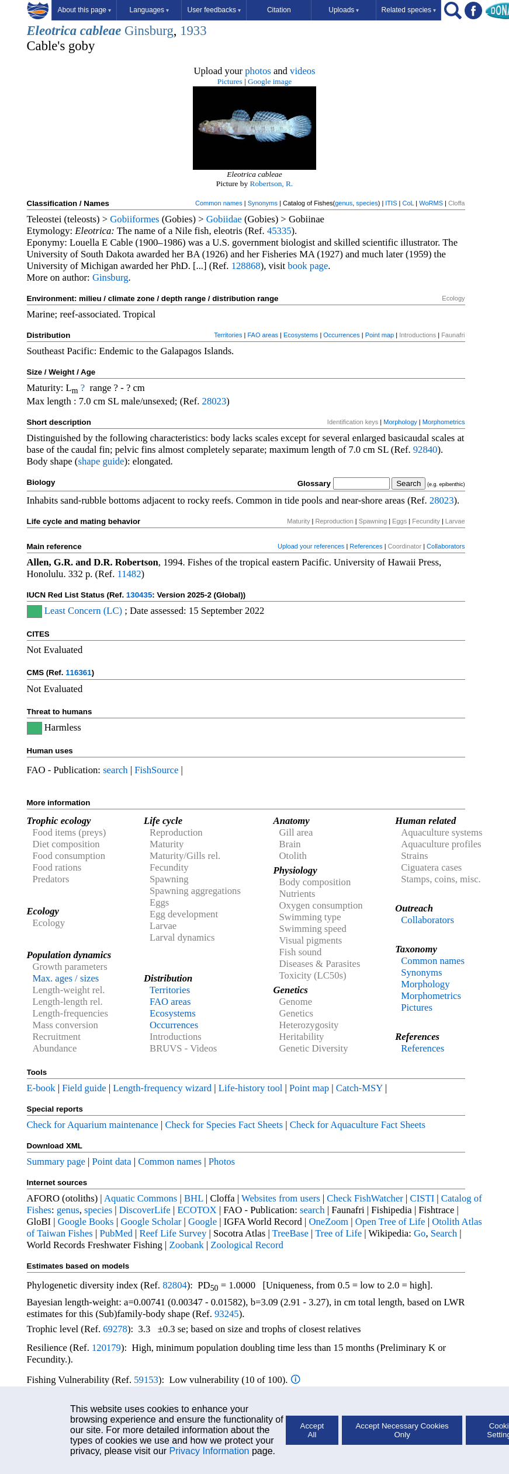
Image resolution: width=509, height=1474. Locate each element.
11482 (129, 573)
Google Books (86, 1221)
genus (343, 203)
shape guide (101, 461)
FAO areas (262, 334)
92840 (425, 449)
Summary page (56, 1161)
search (115, 770)
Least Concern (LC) (83, 610)
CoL (408, 203)
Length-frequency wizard (162, 1088)
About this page (84, 10)
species (367, 203)
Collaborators (446, 546)
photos (258, 70)
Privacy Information (209, 1451)
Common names (219, 203)
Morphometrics (444, 421)
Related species (409, 10)
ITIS (391, 203)
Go (419, 1233)
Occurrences (341, 334)
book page (308, 265)
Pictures (230, 81)
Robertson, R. (271, 183)
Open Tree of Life (390, 1221)
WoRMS (431, 203)
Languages (149, 10)
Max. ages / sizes (66, 978)
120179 (106, 1347)
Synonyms (263, 203)
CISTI (422, 1198)
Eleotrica (52, 30)
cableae (100, 30)
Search (444, 1233)
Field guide (84, 1088)
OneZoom (328, 1221)
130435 (139, 595)
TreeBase (290, 1233)
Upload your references (311, 546)
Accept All (312, 1430)
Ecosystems (300, 334)
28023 (214, 401)
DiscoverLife (145, 1209)
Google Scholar (150, 1221)
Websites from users (280, 1198)
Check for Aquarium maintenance (92, 1124)
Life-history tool (251, 1088)
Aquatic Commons (140, 1198)
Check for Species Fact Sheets (224, 1124)
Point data (111, 1161)
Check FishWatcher (365, 1198)
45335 (279, 230)
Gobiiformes (134, 219)
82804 (174, 1285)
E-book (41, 1088)
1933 (193, 30)
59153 (146, 1379)
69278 (115, 1329)
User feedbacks (214, 10)
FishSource (156, 770)
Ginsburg (149, 30)
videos (303, 70)
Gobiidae (224, 219)
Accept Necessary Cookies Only (401, 1430)
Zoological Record (246, 1245)
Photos (222, 1161)
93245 (226, 1313)
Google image (270, 81)
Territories (228, 334)
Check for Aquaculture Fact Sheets (357, 1124)
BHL (193, 1198)
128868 (246, 265)
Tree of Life (338, 1233)
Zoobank (186, 1245)
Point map (379, 334)
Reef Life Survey (173, 1233)
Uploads (343, 10)
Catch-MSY (359, 1088)
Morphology (400, 421)
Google (202, 1221)
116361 (78, 672)
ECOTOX (196, 1209)
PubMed (115, 1233)
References (365, 546)
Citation (279, 10)
